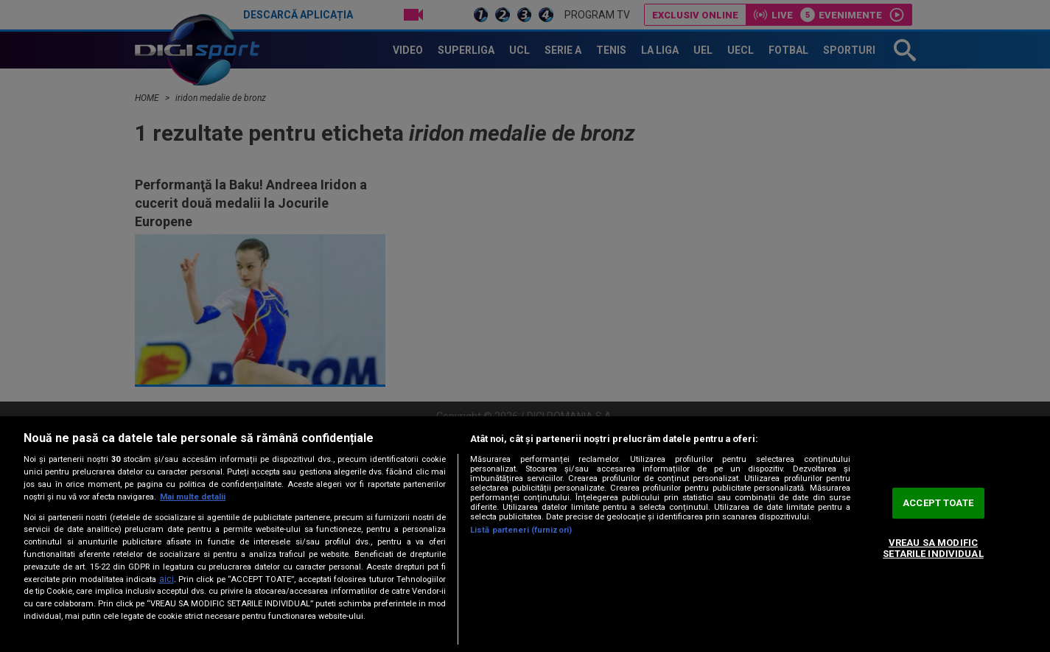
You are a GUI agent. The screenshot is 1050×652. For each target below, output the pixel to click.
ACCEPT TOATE (938, 502)
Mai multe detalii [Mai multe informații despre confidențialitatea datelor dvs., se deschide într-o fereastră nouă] (192, 497)
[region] (525, 534)
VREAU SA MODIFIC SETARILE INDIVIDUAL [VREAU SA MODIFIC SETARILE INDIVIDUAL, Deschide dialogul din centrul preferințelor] (933, 548)
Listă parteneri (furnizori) (521, 530)
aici (166, 579)
